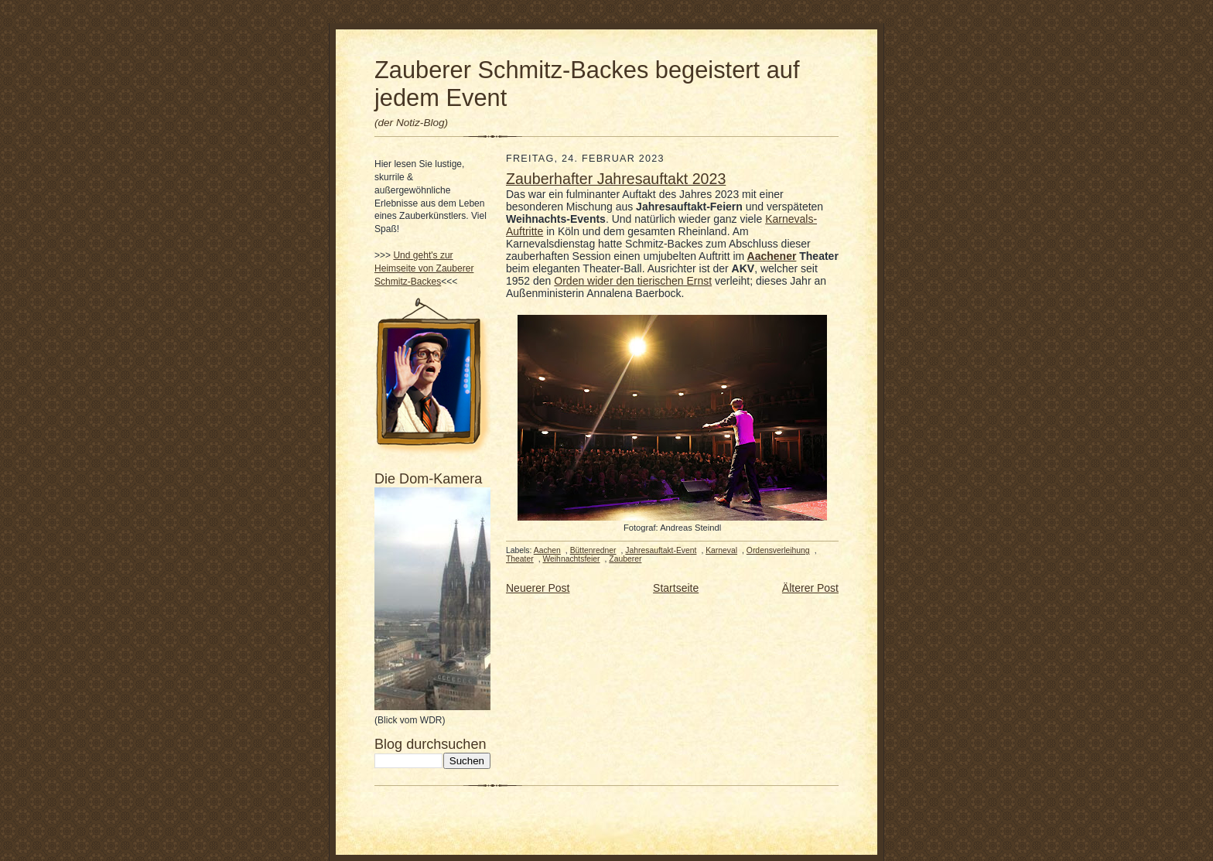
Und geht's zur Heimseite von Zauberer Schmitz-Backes (423, 268)
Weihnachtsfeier (571, 559)
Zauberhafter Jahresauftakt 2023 (616, 178)
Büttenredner (593, 550)
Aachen (547, 550)
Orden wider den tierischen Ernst (633, 281)
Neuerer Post (537, 588)
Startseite (676, 588)
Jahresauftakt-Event (660, 550)
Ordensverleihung (778, 550)
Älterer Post (810, 588)
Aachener (772, 256)
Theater (520, 559)
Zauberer (625, 559)
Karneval (721, 550)
